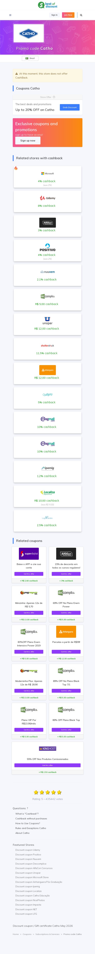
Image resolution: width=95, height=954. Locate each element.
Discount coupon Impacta (28, 904)
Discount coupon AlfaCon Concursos (34, 868)
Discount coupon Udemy (27, 850)
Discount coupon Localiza (28, 891)
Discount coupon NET (26, 909)
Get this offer (29, 574)
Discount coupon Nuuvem (28, 859)
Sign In (54, 15)
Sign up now (27, 140)
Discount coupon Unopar (28, 872)
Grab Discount (70, 107)
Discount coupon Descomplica (30, 863)
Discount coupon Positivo (28, 854)
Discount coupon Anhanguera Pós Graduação (38, 882)
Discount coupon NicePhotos (30, 900)
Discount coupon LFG (26, 913)
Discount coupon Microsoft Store (32, 877)
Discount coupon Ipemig (27, 886)
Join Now (68, 15)
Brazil (30, 58)
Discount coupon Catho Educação (32, 895)
